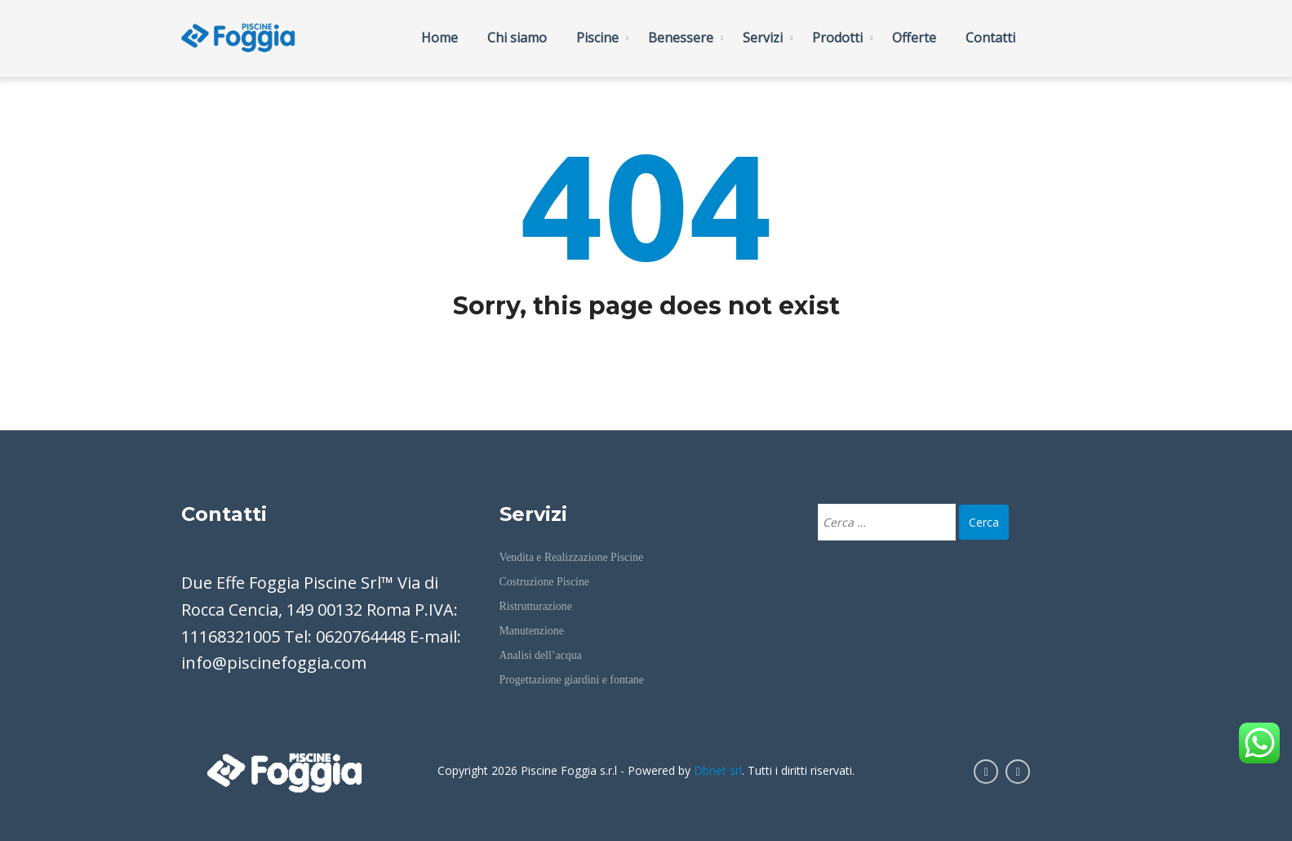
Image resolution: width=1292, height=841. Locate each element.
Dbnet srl (718, 770)
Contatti (990, 38)
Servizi (763, 38)
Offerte (914, 38)
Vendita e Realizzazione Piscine (571, 557)
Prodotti (837, 38)
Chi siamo (517, 38)
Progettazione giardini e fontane (571, 680)
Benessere (680, 38)
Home (439, 38)
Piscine (597, 38)
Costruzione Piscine (544, 582)
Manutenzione (531, 631)
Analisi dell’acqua (540, 655)
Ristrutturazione (535, 606)
